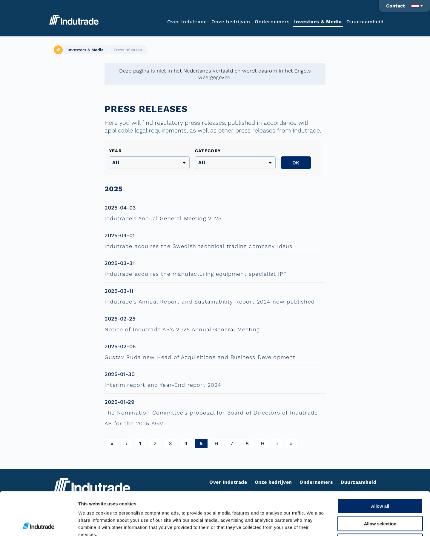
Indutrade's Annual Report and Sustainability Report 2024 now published (210, 301)
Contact (395, 6)
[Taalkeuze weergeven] (417, 6)
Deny (380, 497)
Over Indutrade (187, 21)
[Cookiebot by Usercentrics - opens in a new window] (39, 524)
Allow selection (380, 480)
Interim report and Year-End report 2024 (163, 385)
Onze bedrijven (230, 21)
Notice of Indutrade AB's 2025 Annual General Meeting (182, 329)
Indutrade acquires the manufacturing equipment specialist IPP (196, 274)
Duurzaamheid (365, 21)
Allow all (380, 462)
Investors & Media (318, 21)
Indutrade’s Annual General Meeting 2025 (163, 218)
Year (115, 150)
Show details (313, 524)
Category (208, 150)
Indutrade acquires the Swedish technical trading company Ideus (199, 246)
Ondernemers (272, 21)
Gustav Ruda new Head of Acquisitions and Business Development (200, 357)
